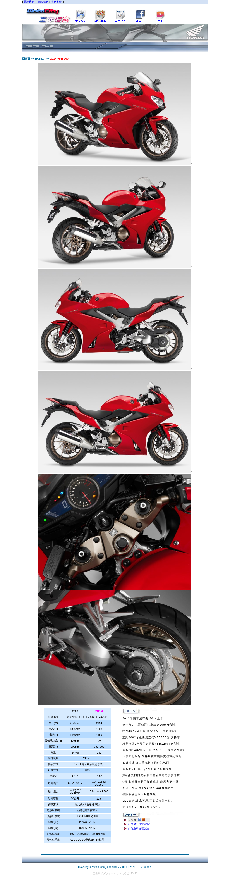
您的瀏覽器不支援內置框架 (115, 12)
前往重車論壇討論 (138, 828)
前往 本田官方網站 (139, 824)
